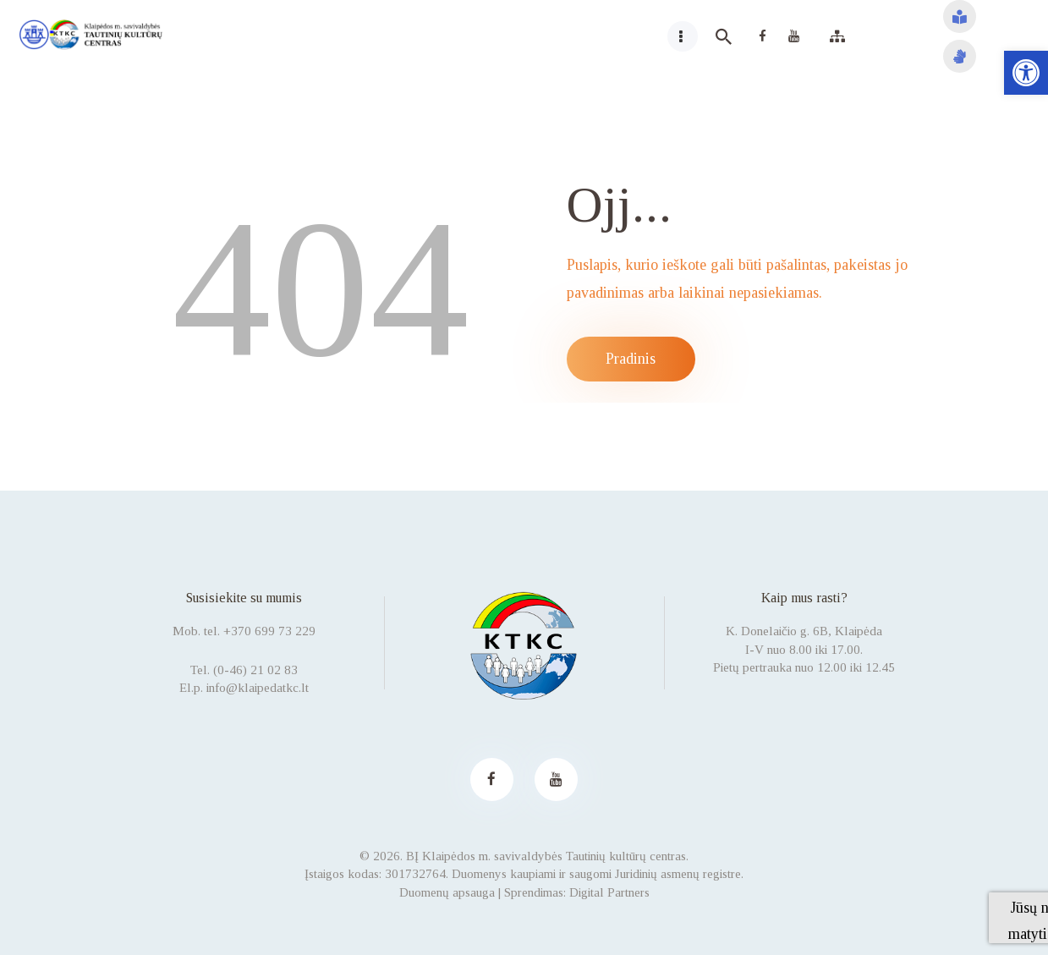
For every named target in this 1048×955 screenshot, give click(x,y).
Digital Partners (609, 892)
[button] (1026, 73)
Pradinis (631, 358)
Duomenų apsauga (447, 892)
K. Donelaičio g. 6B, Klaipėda (804, 631)
